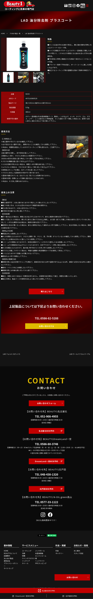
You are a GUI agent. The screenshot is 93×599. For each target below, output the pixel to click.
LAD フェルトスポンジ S (11, 354)
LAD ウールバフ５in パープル (79, 354)
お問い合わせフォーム (46, 403)
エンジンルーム (40, 556)
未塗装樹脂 (39, 553)
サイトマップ (8, 568)
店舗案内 (7, 556)
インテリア (26, 561)
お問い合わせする (46, 326)
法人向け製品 (8, 558)
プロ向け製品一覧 (15, 33)
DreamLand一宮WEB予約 (46, 461)
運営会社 (7, 561)
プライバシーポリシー (11, 564)
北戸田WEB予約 (46, 489)
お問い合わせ (72, 577)
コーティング (26, 551)
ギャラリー (59, 553)
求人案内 (77, 551)
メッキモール (40, 551)
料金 (57, 551)
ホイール (25, 563)
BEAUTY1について (10, 553)
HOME (3, 33)
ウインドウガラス (28, 558)
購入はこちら (46, 291)
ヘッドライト (40, 561)
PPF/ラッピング (40, 563)
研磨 (23, 556)
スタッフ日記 (78, 553)
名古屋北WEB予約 (46, 430)
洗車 (23, 553)
